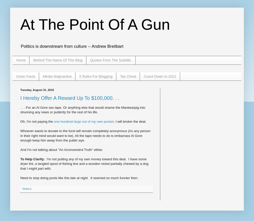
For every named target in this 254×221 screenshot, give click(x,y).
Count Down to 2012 (160, 76)
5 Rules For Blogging (96, 76)
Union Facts (25, 76)
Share (26, 188)
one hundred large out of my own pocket (84, 121)
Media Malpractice (57, 76)
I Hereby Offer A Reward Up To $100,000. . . (70, 98)
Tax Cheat (128, 76)
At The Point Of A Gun (95, 24)
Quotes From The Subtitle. (111, 60)
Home (21, 60)
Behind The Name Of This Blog (57, 60)
